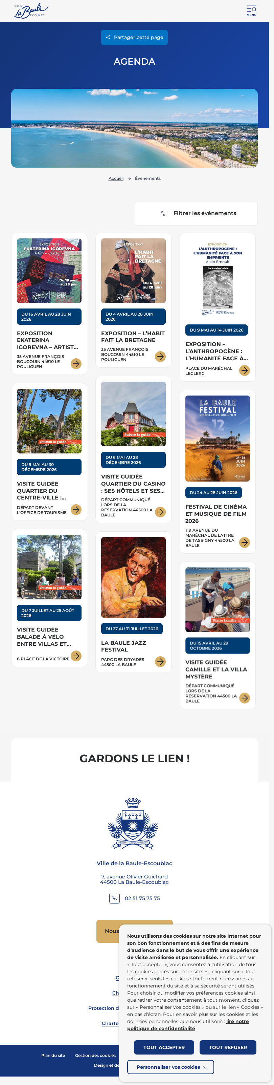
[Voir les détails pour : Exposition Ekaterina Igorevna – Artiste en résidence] (49, 304)
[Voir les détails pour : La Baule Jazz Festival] (133, 605)
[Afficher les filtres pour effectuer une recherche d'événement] (196, 213)
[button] (251, 10)
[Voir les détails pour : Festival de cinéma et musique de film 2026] (218, 473)
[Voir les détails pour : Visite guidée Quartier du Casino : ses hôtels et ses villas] (133, 450)
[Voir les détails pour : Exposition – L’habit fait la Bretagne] (133, 300)
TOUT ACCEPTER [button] (164, 1047)
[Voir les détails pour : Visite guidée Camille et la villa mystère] (218, 639)
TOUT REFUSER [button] (228, 1047)
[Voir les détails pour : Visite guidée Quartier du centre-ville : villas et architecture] (49, 453)
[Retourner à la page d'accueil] (31, 11)
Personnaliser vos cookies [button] (168, 1067)
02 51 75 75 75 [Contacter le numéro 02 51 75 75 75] (142, 898)
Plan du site (53, 1055)
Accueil (116, 178)
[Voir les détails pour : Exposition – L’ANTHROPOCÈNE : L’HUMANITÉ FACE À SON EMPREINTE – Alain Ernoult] (218, 307)
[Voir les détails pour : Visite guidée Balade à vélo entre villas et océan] (49, 601)
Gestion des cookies (95, 1055)
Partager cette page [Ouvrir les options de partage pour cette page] (134, 37)
